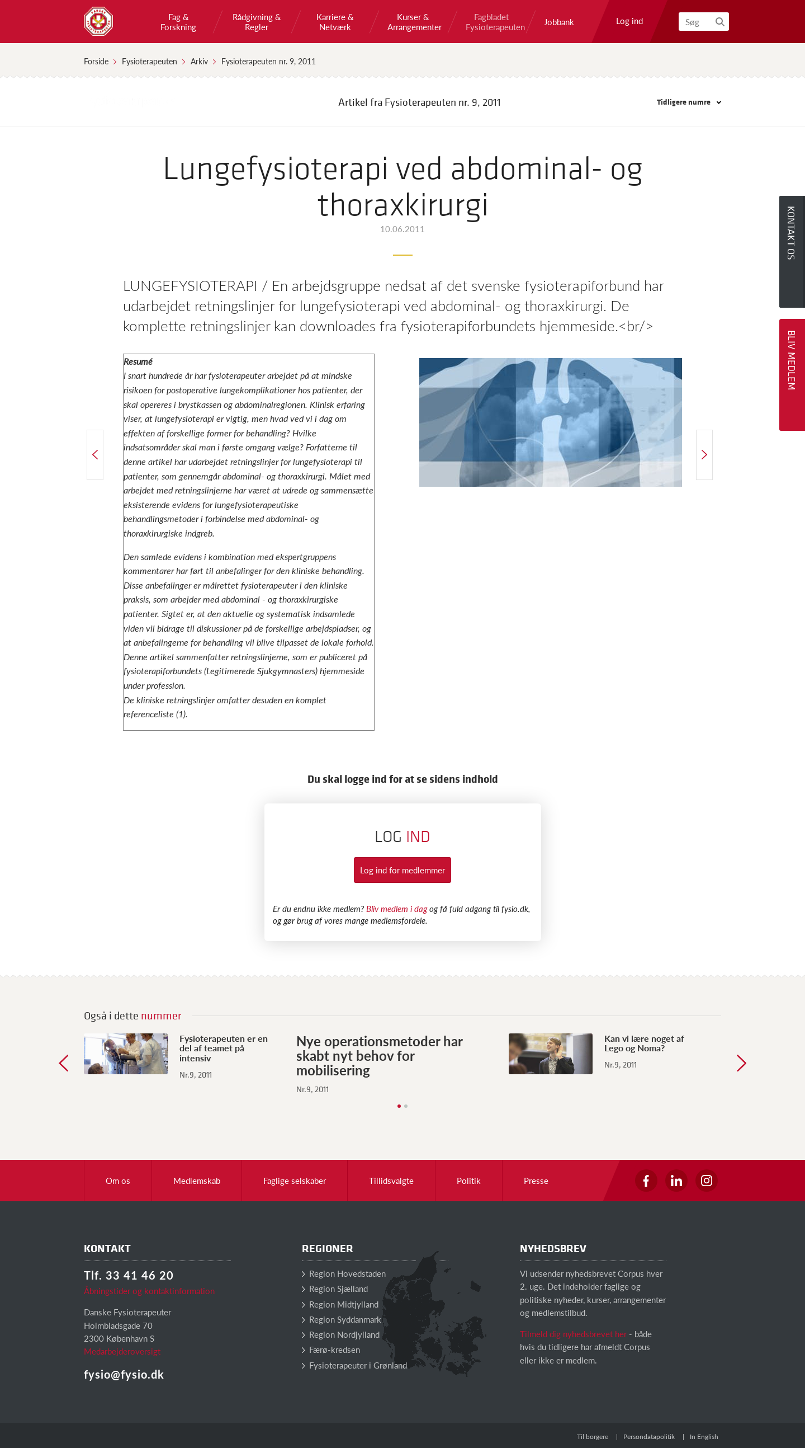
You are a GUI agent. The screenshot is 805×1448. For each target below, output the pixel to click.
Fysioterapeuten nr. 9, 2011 (268, 61)
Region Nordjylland (341, 1334)
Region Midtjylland (340, 1304)
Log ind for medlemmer (402, 870)
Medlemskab (196, 1180)
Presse (536, 1180)
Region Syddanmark (341, 1319)
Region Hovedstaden (344, 1273)
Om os (118, 1180)
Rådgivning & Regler (257, 22)
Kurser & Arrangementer (413, 22)
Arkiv (199, 61)
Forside (96, 61)
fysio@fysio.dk (124, 1374)
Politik (469, 1180)
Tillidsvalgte (391, 1180)
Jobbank (559, 22)
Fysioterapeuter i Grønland (354, 1365)
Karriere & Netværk (335, 22)
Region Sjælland (335, 1288)
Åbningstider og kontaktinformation (149, 1290)
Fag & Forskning (178, 22)
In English (704, 1436)
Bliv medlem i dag (396, 908)
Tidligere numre (689, 101)
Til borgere (592, 1436)
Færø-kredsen (331, 1349)
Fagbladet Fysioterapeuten (491, 22)
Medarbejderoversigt (122, 1351)
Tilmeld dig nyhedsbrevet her (573, 1333)
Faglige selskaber (294, 1180)
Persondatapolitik (649, 1436)
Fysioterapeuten (149, 61)
